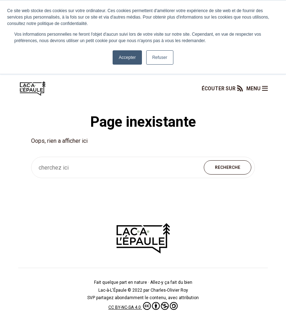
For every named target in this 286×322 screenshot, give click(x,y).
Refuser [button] (159, 57)
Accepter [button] (127, 57)
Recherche (227, 167)
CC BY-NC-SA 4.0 (143, 307)
